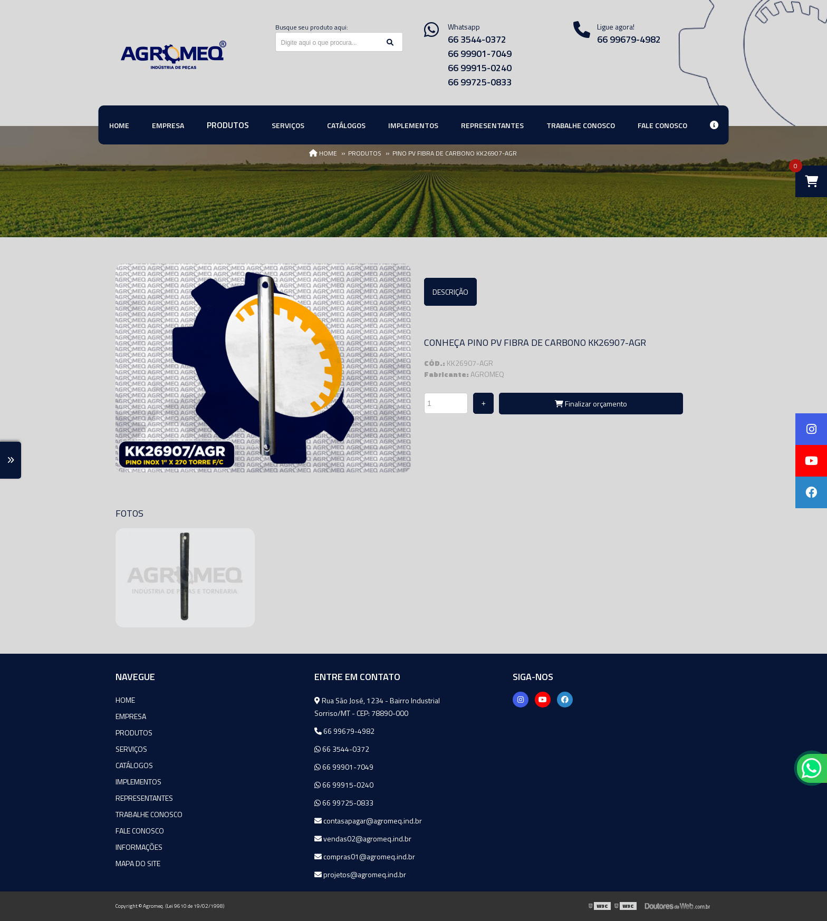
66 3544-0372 (477, 39)
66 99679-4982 (629, 39)
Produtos (134, 732)
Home (125, 699)
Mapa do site (138, 863)
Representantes (144, 797)
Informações (139, 846)
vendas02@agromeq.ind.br (362, 838)
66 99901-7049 (480, 53)
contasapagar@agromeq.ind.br (368, 820)
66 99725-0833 (480, 82)
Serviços (131, 748)
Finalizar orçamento (591, 403)
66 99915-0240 (480, 68)
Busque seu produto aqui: (311, 27)
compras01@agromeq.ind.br (364, 856)
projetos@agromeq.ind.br (360, 874)
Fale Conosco (140, 830)
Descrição (450, 291)
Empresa (131, 716)
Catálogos (134, 765)
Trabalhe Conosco (149, 814)
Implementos (138, 781)
